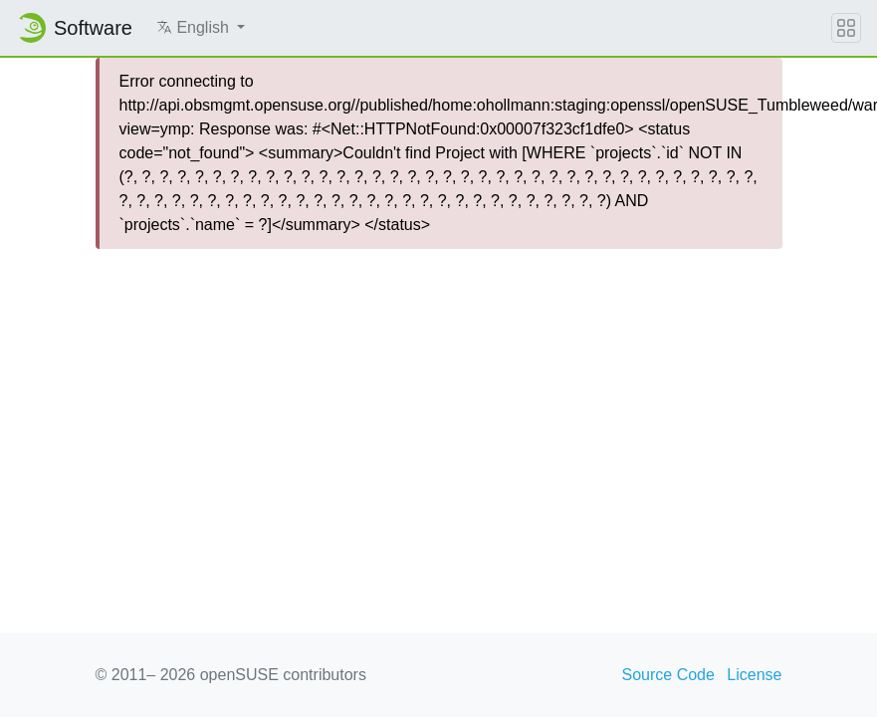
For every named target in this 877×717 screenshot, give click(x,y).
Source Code (668, 674)
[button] (200, 28)
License (754, 674)
